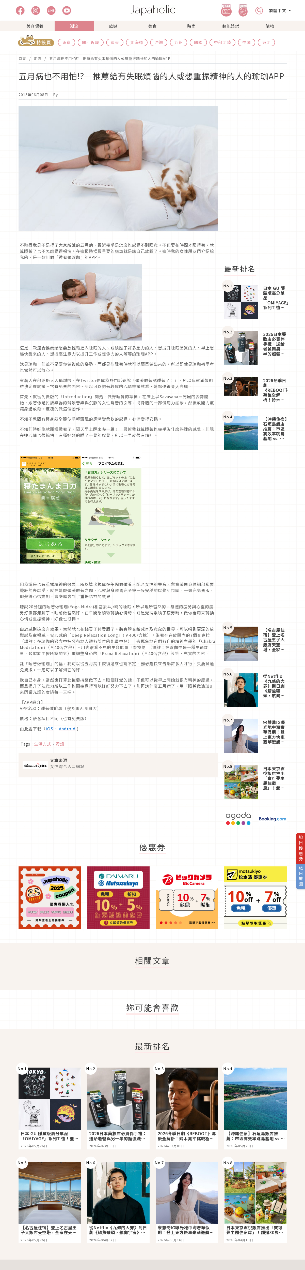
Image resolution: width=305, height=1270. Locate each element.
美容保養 (35, 26)
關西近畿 (90, 42)
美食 (152, 26)
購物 (270, 26)
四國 (198, 42)
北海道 (136, 42)
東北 (266, 42)
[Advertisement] (258, 182)
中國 (246, 42)
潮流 (74, 26)
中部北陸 (222, 42)
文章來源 (58, 760)
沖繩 (158, 42)
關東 (114, 42)
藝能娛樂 (230, 26)
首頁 (22, 58)
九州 (178, 42)
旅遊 (113, 26)
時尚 (191, 26)
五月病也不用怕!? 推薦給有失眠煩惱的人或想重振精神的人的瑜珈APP (109, 58)
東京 (66, 42)
